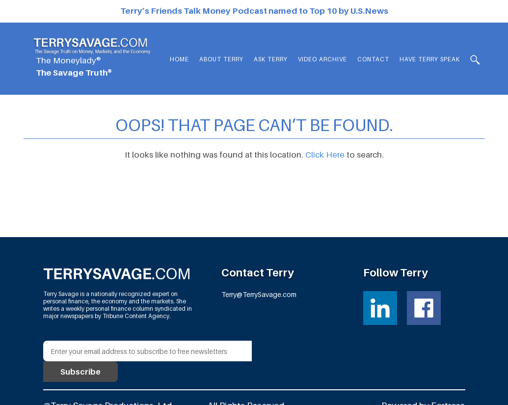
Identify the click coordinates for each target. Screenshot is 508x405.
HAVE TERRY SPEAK (430, 59)
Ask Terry (271, 59)
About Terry (221, 59)
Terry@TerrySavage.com (258, 294)
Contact (373, 59)
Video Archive (322, 59)
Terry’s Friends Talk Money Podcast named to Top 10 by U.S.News (254, 11)
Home (179, 59)
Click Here (325, 155)
